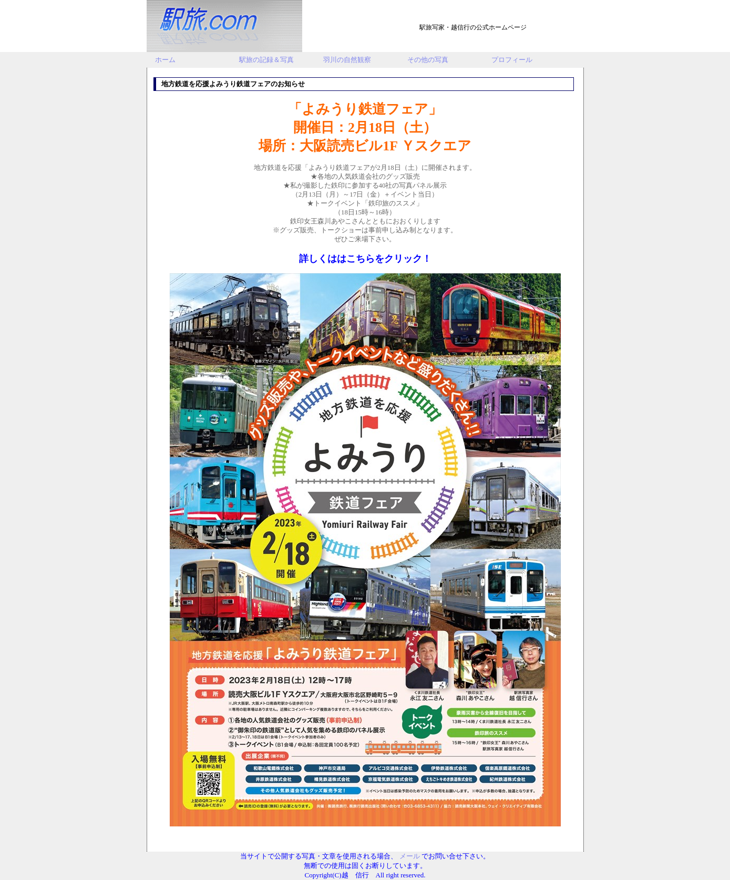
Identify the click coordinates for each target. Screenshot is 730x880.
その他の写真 (427, 60)
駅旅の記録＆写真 (266, 60)
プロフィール (511, 60)
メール (409, 856)
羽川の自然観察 (347, 60)
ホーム (165, 60)
